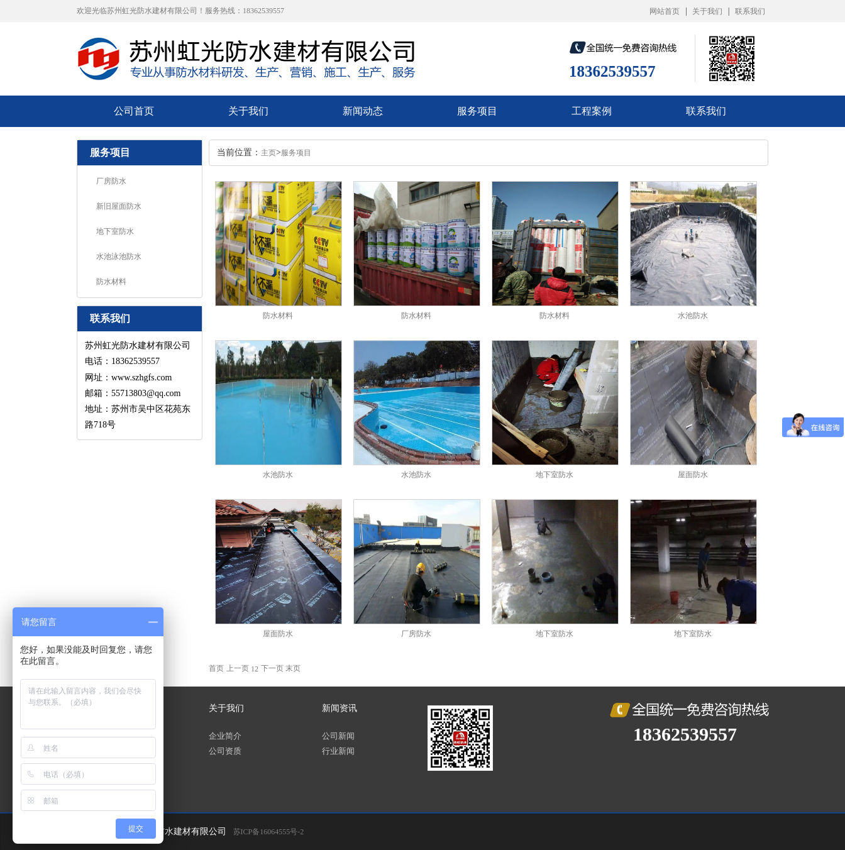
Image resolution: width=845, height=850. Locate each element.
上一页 (237, 668)
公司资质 (225, 751)
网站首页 (664, 11)
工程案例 (592, 111)
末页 (293, 668)
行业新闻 (338, 751)
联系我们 (750, 11)
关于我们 (707, 11)
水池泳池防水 (118, 256)
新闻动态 (363, 111)
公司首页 (134, 111)
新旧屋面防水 (118, 206)
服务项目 (477, 111)
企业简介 (225, 736)
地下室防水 (115, 231)
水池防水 (693, 315)
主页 (268, 152)
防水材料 (111, 281)
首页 (216, 668)
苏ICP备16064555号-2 (268, 831)
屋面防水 (693, 474)
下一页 (272, 668)
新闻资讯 (339, 708)
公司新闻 (338, 736)
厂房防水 (111, 181)
